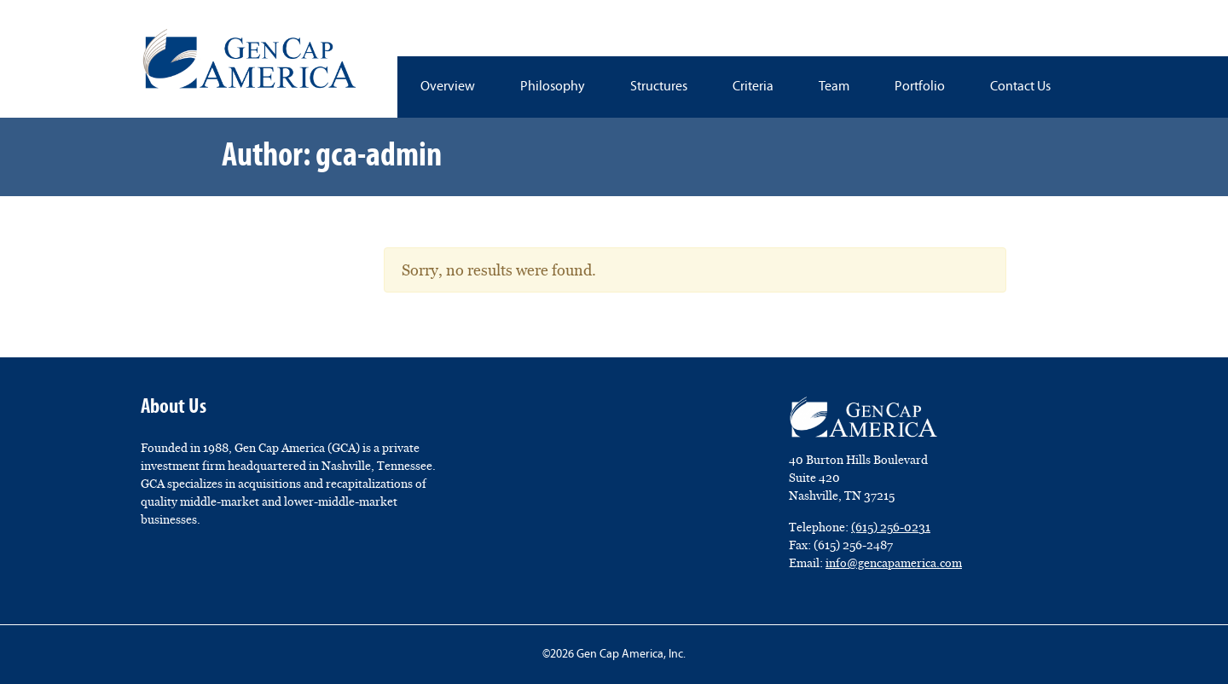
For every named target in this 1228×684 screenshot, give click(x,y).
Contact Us (1020, 87)
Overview (447, 87)
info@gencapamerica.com (893, 563)
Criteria (753, 87)
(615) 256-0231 (890, 527)
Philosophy (552, 87)
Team (834, 87)
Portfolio (920, 87)
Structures (658, 87)
